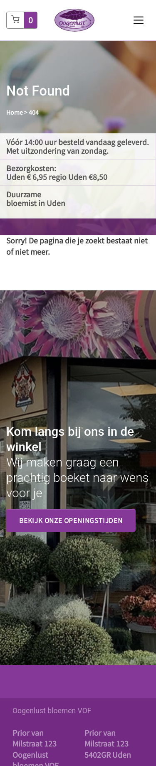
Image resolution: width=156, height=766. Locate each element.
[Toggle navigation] (138, 20)
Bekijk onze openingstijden (71, 520)
